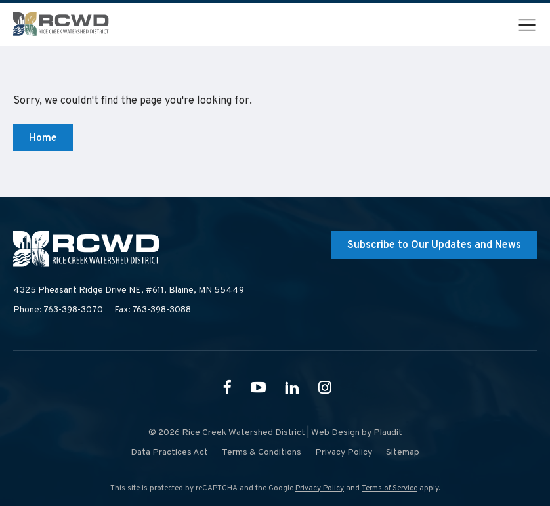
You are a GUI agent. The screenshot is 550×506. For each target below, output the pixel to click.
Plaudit (387, 432)
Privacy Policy (319, 488)
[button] (527, 25)
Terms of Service (389, 488)
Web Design (335, 432)
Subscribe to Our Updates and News (434, 245)
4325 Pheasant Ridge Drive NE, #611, (128, 291)
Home (43, 138)
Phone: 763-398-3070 (58, 310)
